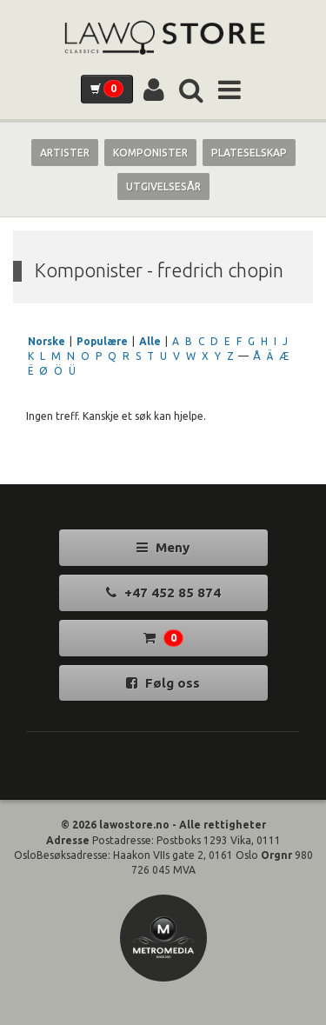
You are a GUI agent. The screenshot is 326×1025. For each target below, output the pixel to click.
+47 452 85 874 (163, 592)
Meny (163, 547)
